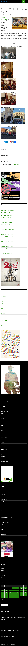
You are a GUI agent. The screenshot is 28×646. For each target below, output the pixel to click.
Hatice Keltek (3, 492)
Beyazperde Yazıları (4, 411)
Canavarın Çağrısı (14, 154)
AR (1, 611)
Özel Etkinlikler (4, 320)
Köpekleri (2, 519)
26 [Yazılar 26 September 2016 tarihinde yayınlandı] (2, 597)
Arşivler (2, 603)
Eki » (26, 599)
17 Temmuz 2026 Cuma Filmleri (7, 248)
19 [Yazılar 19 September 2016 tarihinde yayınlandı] (2, 594)
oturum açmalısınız (15, 164)
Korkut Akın (3, 494)
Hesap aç (2, 568)
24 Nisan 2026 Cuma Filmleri (6, 231)
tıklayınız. (18, 43)
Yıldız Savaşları (3, 534)
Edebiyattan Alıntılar (5, 420)
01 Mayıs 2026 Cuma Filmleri (7, 234)
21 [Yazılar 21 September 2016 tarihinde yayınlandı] (10, 594)
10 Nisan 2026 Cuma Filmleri (6, 224)
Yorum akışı (3, 575)
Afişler (2, 404)
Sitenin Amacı (3, 454)
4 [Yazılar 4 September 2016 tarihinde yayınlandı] (25, 588)
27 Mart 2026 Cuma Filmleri (6, 217)
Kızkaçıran (8, 32)
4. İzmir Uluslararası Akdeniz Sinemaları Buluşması (15, 624)
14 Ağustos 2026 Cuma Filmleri (7, 251)
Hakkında (2, 432)
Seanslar (2, 322)
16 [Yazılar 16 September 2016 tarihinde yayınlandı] (17, 592)
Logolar (2, 444)
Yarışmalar (3, 456)
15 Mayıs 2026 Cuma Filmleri (7, 239)
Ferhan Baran (3, 489)
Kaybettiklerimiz (4, 437)
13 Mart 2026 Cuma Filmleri (6, 212)
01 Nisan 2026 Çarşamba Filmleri (7, 220)
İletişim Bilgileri (10, 636)
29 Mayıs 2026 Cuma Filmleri (7, 241)
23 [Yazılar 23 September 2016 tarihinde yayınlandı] (17, 594)
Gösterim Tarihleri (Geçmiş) (13, 630)
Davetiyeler (3, 413)
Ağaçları (2, 510)
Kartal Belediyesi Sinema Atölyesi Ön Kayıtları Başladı (14, 149)
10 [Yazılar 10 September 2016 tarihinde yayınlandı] (21, 590)
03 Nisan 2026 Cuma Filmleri (6, 222)
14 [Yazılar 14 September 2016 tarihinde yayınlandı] (10, 592)
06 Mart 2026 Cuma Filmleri (6, 208)
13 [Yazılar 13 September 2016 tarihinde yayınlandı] (6, 592)
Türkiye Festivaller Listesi (6, 459)
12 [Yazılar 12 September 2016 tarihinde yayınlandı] (2, 592)
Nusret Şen (3, 496)
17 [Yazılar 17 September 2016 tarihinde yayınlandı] (21, 592)
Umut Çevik (3, 630)
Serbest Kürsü (3, 501)
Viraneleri (3, 531)
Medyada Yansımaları (5, 522)
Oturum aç (3, 570)
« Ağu (2, 599)
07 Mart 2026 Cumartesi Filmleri (7, 210)
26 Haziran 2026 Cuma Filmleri (7, 243)
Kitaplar (2, 318)
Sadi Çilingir (10, 14)
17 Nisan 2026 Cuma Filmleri (6, 227)
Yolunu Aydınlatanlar (5, 536)
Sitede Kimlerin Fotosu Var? (6, 451)
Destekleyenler (4, 416)
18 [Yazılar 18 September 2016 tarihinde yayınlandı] (25, 592)
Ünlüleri (2, 529)
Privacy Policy (3, 644)
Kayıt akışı (3, 573)
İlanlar (2, 435)
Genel (2, 308)
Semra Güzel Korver (5, 499)
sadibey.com (4, 1)
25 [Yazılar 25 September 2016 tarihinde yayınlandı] (25, 594)
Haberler (2, 6)
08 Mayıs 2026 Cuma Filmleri (7, 236)
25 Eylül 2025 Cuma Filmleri (6, 253)
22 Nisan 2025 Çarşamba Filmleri (7, 229)
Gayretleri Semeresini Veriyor (6, 517)
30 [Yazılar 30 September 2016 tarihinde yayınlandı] (17, 597)
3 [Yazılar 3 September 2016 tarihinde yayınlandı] (21, 588)
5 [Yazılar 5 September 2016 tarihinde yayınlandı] (2, 590)
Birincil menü (26, 1)
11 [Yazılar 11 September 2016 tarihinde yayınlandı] (25, 590)
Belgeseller (3, 294)
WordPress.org (4, 577)
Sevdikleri (3, 524)
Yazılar (2, 325)
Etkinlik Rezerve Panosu (5, 401)
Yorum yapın (17, 14)
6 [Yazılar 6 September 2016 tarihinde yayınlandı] (6, 590)
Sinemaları (3, 527)
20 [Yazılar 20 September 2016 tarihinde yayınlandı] (6, 594)
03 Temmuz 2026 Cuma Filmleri (7, 246)
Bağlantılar (3, 406)
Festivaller (3, 303)
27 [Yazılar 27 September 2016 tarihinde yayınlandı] (6, 597)
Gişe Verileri (3, 313)
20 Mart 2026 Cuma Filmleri (6, 215)
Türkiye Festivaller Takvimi (6, 461)
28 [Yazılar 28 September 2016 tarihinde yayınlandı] (10, 597)
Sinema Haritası (4, 449)
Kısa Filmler (3, 315)
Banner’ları (3, 512)
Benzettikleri (3, 296)
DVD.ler (2, 301)
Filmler (2, 306)
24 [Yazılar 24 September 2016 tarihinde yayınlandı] (21, 594)
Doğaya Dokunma (4, 298)
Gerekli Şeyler (3, 310)
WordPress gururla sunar (11, 644)
